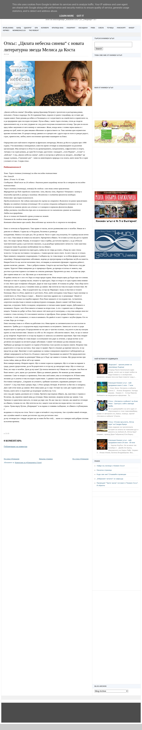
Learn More (66, 15)
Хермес (6, 30)
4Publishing (8, 28)
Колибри (45, 28)
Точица (110, 28)
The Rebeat (34, 30)
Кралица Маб (57, 28)
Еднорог (28, 28)
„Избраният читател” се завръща (110, 479)
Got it (80, 15)
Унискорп (121, 28)
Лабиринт (71, 28)
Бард (19, 28)
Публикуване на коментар (15, 446)
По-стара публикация (80, 459)
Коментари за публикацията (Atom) (28, 463)
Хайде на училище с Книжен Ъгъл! (111, 466)
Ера (36, 28)
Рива (93, 28)
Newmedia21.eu (19, 30)
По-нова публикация (11, 459)
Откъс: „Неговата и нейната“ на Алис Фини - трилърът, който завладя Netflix (123, 403)
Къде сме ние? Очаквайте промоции (111, 474)
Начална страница (104, 470)
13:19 (7, 433)
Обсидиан (83, 28)
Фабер (131, 28)
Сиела (101, 28)
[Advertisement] (116, 167)
